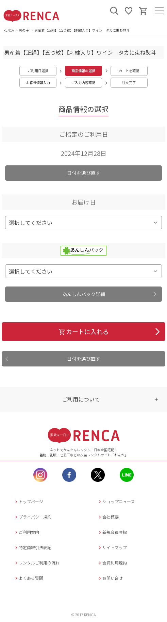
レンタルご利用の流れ (37, 563)
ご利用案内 (26, 532)
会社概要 (108, 517)
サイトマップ (112, 547)
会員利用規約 (112, 563)
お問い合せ (110, 578)
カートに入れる (83, 331)
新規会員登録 (112, 532)
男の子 (24, 30)
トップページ (28, 501)
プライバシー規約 (32, 517)
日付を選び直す (83, 172)
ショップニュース (116, 501)
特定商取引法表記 (32, 547)
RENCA (8, 30)
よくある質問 (28, 578)
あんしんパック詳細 (83, 294)
